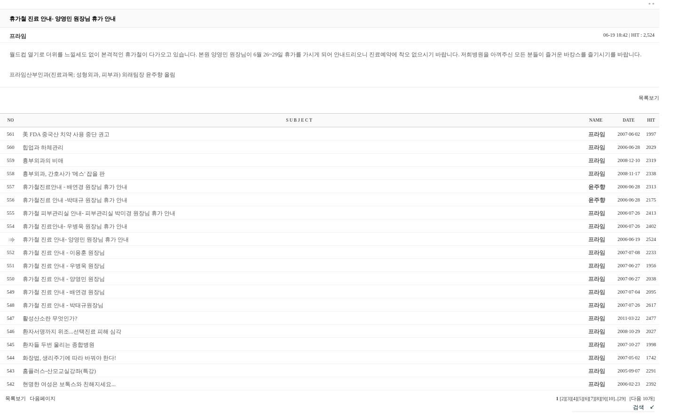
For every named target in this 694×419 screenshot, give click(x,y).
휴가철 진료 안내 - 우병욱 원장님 (64, 266)
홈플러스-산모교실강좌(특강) (59, 371)
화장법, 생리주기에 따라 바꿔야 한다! (69, 358)
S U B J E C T (299, 120)
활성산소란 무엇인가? (50, 318)
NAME (596, 120)
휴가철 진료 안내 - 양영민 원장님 (64, 279)
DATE (629, 120)
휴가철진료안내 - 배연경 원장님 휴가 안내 (75, 187)
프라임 (596, 134)
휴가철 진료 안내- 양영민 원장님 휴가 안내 (76, 239)
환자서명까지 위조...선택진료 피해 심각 (72, 331)
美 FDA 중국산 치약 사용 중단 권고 (66, 134)
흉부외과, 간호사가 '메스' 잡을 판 (64, 174)
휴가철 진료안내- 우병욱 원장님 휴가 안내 (75, 226)
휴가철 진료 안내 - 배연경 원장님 (64, 292)
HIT (651, 120)
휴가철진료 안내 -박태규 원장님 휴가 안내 (75, 200)
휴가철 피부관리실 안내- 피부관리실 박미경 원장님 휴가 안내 (99, 213)
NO (11, 120)
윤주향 (596, 187)
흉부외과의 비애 (43, 160)
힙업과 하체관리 (43, 147)
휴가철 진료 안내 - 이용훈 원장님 (64, 252)
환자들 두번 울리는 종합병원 (59, 344)
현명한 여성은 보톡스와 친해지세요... (69, 384)
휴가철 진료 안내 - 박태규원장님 (63, 305)
